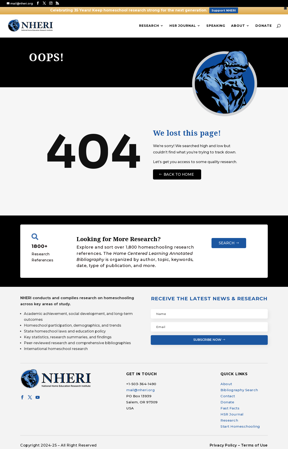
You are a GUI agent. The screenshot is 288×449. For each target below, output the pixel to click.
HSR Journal (182, 26)
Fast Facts (229, 408)
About (238, 26)
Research (149, 26)
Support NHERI (224, 10)
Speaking (215, 26)
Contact (227, 396)
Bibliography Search (239, 390)
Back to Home (179, 174)
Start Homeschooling (240, 426)
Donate (263, 26)
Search (226, 243)
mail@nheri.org (140, 390)
